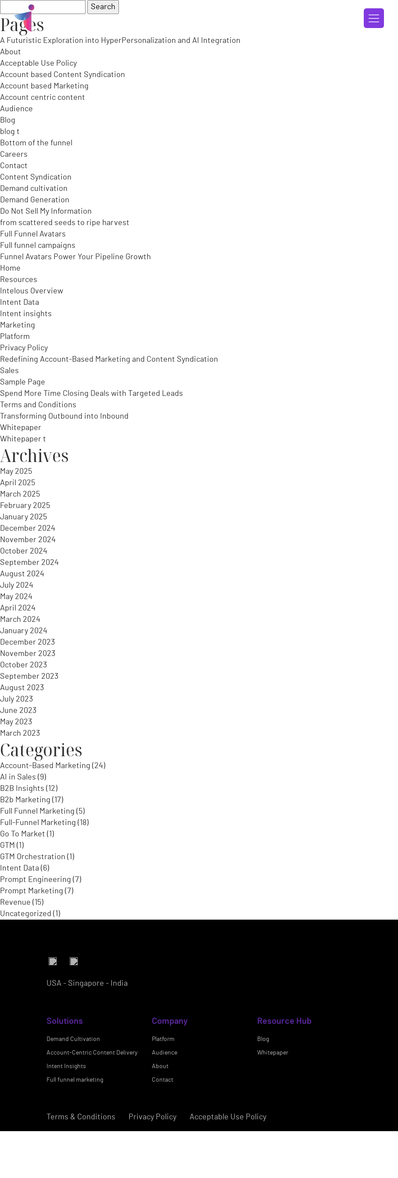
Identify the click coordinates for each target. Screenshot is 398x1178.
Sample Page (22, 382)
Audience (16, 109)
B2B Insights (22, 789)
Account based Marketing (44, 86)
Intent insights (26, 314)
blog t (10, 132)
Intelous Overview (31, 291)
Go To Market (22, 834)
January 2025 (23, 517)
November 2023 (27, 654)
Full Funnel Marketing (37, 811)
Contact (14, 166)
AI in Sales (18, 777)
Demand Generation (34, 200)
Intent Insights (66, 1116)
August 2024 (22, 574)
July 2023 (16, 699)
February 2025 (25, 506)
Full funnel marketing (75, 1129)
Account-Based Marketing (45, 766)
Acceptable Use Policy (38, 63)
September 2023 (29, 677)
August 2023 (22, 688)
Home (10, 268)
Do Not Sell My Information (46, 211)
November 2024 (28, 540)
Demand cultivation (34, 189)
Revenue (15, 902)
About (10, 52)
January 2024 (23, 631)
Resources (18, 280)
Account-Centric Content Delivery (92, 1102)
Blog (7, 120)
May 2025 (16, 472)
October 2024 (23, 551)
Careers (14, 155)
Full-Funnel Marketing (38, 823)
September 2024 (29, 563)
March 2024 (20, 620)
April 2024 (18, 608)
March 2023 (20, 733)
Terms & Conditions (81, 1167)
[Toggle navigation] (374, 18)
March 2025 (20, 494)
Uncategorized (25, 914)
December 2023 (27, 642)
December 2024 (27, 529)
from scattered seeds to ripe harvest (64, 223)
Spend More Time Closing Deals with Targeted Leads (91, 394)
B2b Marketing (25, 800)
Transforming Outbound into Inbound (64, 416)
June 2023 (18, 711)
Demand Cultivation (73, 1089)
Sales (9, 371)
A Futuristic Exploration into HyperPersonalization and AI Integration (120, 41)
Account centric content (42, 98)
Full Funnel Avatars (33, 234)
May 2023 (16, 722)
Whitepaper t (23, 439)
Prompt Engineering (35, 880)
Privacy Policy (24, 348)
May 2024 (16, 597)
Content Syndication (36, 177)
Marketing (17, 325)
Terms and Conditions (38, 405)
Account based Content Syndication (62, 75)
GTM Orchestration (32, 857)
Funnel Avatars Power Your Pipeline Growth (75, 257)
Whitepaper (20, 428)
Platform (15, 337)
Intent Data (19, 303)
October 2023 (23, 665)
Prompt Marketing (31, 891)
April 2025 (17, 483)
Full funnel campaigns (37, 246)
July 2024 (16, 585)
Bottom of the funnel (36, 143)
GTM (7, 846)
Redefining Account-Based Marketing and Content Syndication (109, 359)
